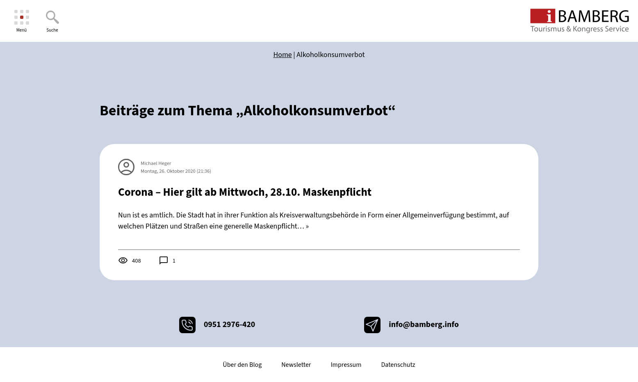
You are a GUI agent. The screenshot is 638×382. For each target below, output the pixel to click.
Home (282, 55)
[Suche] (52, 21)
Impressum (345, 364)
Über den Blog (242, 364)
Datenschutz (398, 364)
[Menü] (21, 21)
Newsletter (296, 364)
